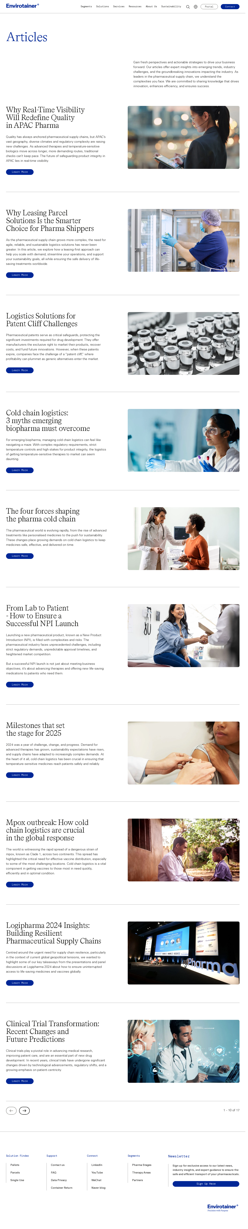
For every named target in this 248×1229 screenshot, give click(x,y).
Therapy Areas (141, 1173)
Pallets (14, 1165)
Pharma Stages (141, 1165)
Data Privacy (59, 1180)
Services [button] (119, 6)
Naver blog (98, 1188)
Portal (209, 6)
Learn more (20, 172)
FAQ (53, 1173)
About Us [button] (151, 6)
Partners (137, 1180)
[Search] (188, 7)
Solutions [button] (102, 6)
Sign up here (206, 1184)
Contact (230, 6)
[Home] (22, 7)
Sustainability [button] (171, 6)
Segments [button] (86, 6)
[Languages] (196, 7)
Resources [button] (135, 6)
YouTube (97, 1173)
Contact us (58, 1165)
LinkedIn (96, 1165)
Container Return (61, 1188)
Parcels (15, 1173)
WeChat (96, 1180)
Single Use (17, 1180)
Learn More (20, 275)
